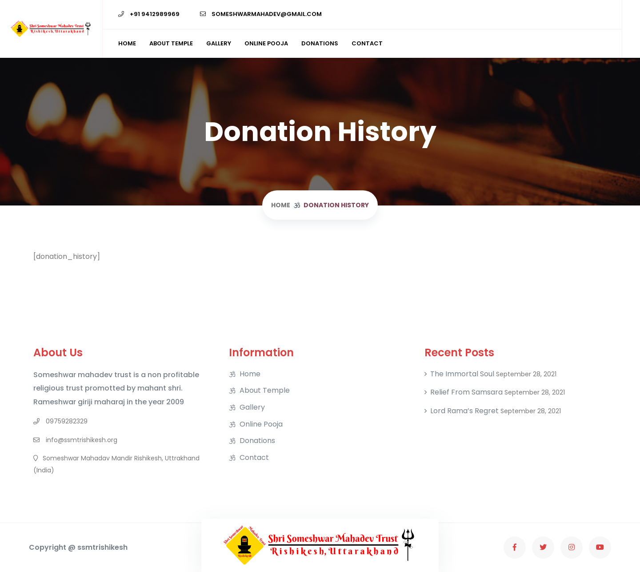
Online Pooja (266, 43)
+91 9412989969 (149, 14)
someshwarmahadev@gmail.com (261, 14)
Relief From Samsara (466, 392)
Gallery (218, 43)
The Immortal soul (462, 374)
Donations (319, 43)
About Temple (171, 43)
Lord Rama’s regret (464, 411)
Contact (367, 43)
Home (127, 43)
